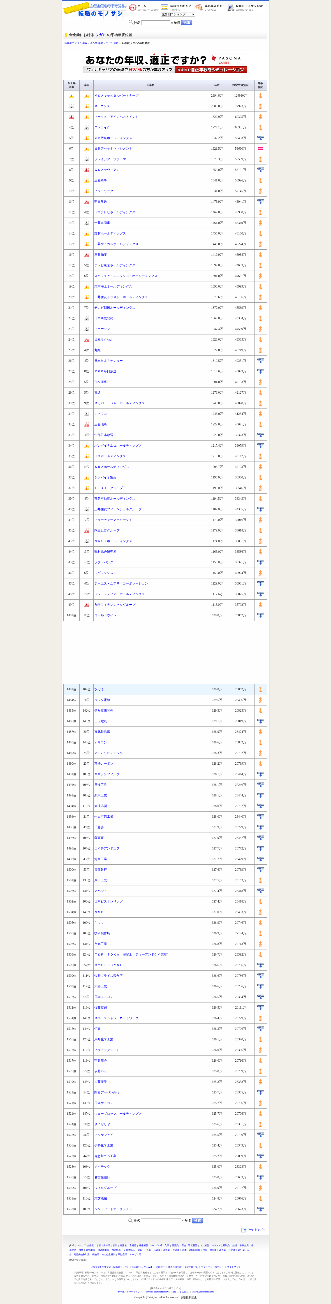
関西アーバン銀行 (107, 1092)
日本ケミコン (103, 1103)
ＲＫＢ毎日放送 (105, 371)
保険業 (95, 1254)
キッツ (99, 922)
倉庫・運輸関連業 (191, 1250)
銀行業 (241, 1250)
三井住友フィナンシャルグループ (118, 509)
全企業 (90, 1245)
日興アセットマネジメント (113, 148)
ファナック (102, 329)
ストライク (102, 127)
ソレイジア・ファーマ (110, 159)
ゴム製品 (204, 1245)
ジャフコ (100, 413)
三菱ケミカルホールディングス (116, 244)
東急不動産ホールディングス (114, 498)
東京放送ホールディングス (113, 138)
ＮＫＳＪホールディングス (113, 541)
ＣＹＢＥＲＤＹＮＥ (108, 965)
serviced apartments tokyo (157, 1291)
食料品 (133, 1245)
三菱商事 (100, 180)
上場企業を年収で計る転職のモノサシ (110, 1267)
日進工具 (100, 785)
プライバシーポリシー (212, 1267)
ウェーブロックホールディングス (118, 1113)
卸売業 (222, 1250)
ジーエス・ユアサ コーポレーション (121, 583)
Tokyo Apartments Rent (202, 1291)
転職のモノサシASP (246, 7)
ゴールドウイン (105, 615)
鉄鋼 (234, 1245)
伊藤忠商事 (102, 223)
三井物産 (100, 254)
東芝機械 (100, 1198)
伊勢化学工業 (103, 1145)
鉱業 (115, 1245)
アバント (100, 891)
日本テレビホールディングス (114, 212)
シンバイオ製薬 (105, 477)
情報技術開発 (103, 710)
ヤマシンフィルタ (107, 774)
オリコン (100, 742)
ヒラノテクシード (107, 1050)
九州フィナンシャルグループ (114, 604)
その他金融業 (108, 1254)
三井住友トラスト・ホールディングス (121, 297)
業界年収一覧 (176, 7)
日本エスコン (103, 997)
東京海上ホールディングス (113, 286)
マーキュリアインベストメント (116, 116)
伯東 (97, 1028)
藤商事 (99, 838)
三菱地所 (100, 424)
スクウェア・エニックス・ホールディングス (125, 276)
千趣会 (99, 827)
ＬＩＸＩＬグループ (108, 488)
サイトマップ (234, 1267)
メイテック (102, 1166)
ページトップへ (253, 1229)
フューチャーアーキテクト (113, 520)
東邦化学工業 (103, 1039)
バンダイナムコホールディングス (118, 445)
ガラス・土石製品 (221, 1245)
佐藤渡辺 (100, 1007)
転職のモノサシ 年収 (76, 43)
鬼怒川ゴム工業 (105, 1156)
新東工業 (100, 795)
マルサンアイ (103, 1135)
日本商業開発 (103, 318)
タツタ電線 (102, 700)
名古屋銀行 (102, 1177)
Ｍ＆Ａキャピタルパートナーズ (116, 95)
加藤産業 (100, 1082)
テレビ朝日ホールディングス (114, 307)
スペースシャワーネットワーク (116, 1018)
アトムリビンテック (108, 753)
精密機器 (116, 1250)
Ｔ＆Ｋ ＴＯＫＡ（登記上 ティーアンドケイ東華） (132, 954)
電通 (97, 392)
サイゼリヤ (102, 1124)
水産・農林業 (103, 1245)
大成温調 (100, 806)
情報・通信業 (209, 1250)
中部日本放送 (103, 435)
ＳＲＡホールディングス (111, 467)
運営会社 (160, 1267)
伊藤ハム (100, 1071)
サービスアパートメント (130, 1291)
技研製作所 (102, 933)
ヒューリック (103, 191)
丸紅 (97, 350)
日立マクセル (103, 339)
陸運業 (157, 1250)
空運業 (176, 1250)
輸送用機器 (103, 1250)
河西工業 (100, 859)
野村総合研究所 (105, 551)
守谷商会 (100, 1060)
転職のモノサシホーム (145, 7)
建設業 (123, 1245)
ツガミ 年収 (112, 43)
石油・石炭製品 (189, 1245)
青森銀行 (100, 869)
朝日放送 (100, 201)
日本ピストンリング (108, 901)
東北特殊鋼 (102, 731)
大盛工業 (100, 986)
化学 (167, 1245)
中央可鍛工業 (103, 816)
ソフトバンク (103, 562)
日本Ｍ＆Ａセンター (108, 360)
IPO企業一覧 (191, 1267)
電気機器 (90, 1250)
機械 (81, 1250)
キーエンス (102, 106)
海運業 (166, 1250)
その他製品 (129, 1250)
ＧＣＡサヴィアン (107, 170)
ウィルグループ (105, 1188)
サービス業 (135, 1254)
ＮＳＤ (99, 912)
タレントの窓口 (181, 1291)
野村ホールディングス (110, 233)
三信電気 (100, 721)
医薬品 (175, 1245)
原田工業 (100, 880)
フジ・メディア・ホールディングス (119, 594)
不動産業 (122, 1254)
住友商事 (100, 382)
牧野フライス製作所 (108, 975)
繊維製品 (143, 1245)
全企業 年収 (96, 43)
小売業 (232, 1250)
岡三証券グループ (107, 530)
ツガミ (100, 35)
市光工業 (100, 944)
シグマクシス (103, 573)
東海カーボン (103, 763)
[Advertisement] (165, 49)
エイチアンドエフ (107, 848)
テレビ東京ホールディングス (114, 265)
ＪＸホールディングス (110, 456)
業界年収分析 (211, 7)
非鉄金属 (244, 1245)
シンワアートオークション (113, 1209)
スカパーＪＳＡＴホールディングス (119, 403)
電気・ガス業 (144, 1250)
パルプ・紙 (156, 1245)
